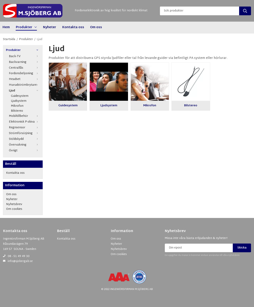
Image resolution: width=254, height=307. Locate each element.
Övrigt (24, 150)
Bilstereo (17, 111)
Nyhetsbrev (175, 231)
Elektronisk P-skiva (24, 122)
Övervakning (24, 145)
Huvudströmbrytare (24, 85)
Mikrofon (17, 106)
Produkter (23, 50)
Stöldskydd (24, 139)
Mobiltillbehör (24, 116)
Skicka (241, 247)
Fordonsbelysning (24, 73)
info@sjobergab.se (20, 261)
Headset (24, 79)
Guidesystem (19, 96)
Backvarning (24, 62)
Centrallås (24, 68)
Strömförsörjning (24, 133)
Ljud (24, 90)
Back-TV (24, 56)
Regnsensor (24, 127)
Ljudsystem (18, 101)
